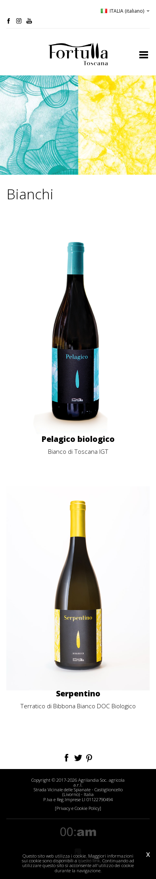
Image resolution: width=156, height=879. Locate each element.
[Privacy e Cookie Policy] (78, 808)
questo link (89, 861)
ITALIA (125, 11)
